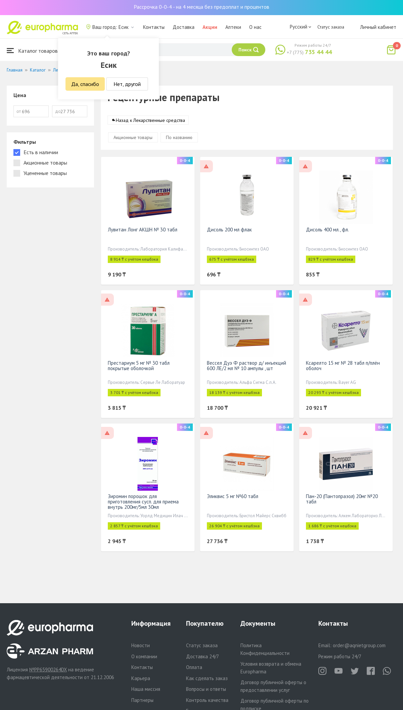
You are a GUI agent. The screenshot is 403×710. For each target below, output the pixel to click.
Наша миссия (145, 689)
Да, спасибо (85, 84)
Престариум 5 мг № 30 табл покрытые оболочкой (139, 366)
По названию (179, 138)
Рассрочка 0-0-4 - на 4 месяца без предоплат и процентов (201, 6)
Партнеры (142, 700)
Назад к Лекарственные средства (150, 121)
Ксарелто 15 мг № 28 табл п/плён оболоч (343, 366)
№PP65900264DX (48, 669)
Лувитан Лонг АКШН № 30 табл (142, 230)
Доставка (183, 27)
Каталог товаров (32, 50)
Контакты (154, 27)
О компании (144, 656)
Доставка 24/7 (202, 656)
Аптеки (233, 27)
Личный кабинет (378, 27)
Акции (210, 27)
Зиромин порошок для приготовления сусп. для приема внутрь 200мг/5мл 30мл (143, 502)
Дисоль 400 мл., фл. (327, 230)
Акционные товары (133, 138)
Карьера (140, 678)
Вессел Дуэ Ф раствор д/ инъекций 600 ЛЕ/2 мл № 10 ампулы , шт (246, 366)
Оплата (194, 667)
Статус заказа (330, 27)
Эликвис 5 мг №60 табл (232, 496)
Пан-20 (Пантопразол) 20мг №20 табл (342, 499)
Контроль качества (207, 700)
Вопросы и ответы (206, 689)
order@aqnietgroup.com (359, 645)
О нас (255, 27)
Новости (140, 645)
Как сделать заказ (207, 678)
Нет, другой (127, 84)
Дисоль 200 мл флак (229, 230)
